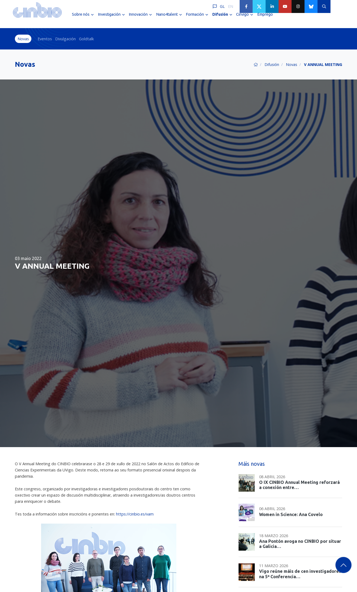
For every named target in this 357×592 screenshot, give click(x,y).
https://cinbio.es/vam (135, 514)
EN (230, 6)
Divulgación (65, 38)
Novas (23, 38)
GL (222, 6)
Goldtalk (86, 38)
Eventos (45, 38)
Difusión (272, 64)
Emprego (265, 18)
